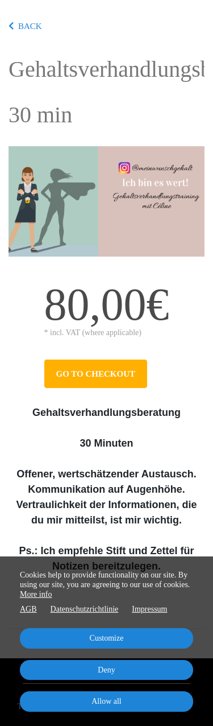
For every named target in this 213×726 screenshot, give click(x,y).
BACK (25, 26)
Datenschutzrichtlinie (85, 609)
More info (36, 594)
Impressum (149, 609)
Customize (107, 638)
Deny (106, 670)
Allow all (106, 701)
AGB (28, 609)
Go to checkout (95, 373)
